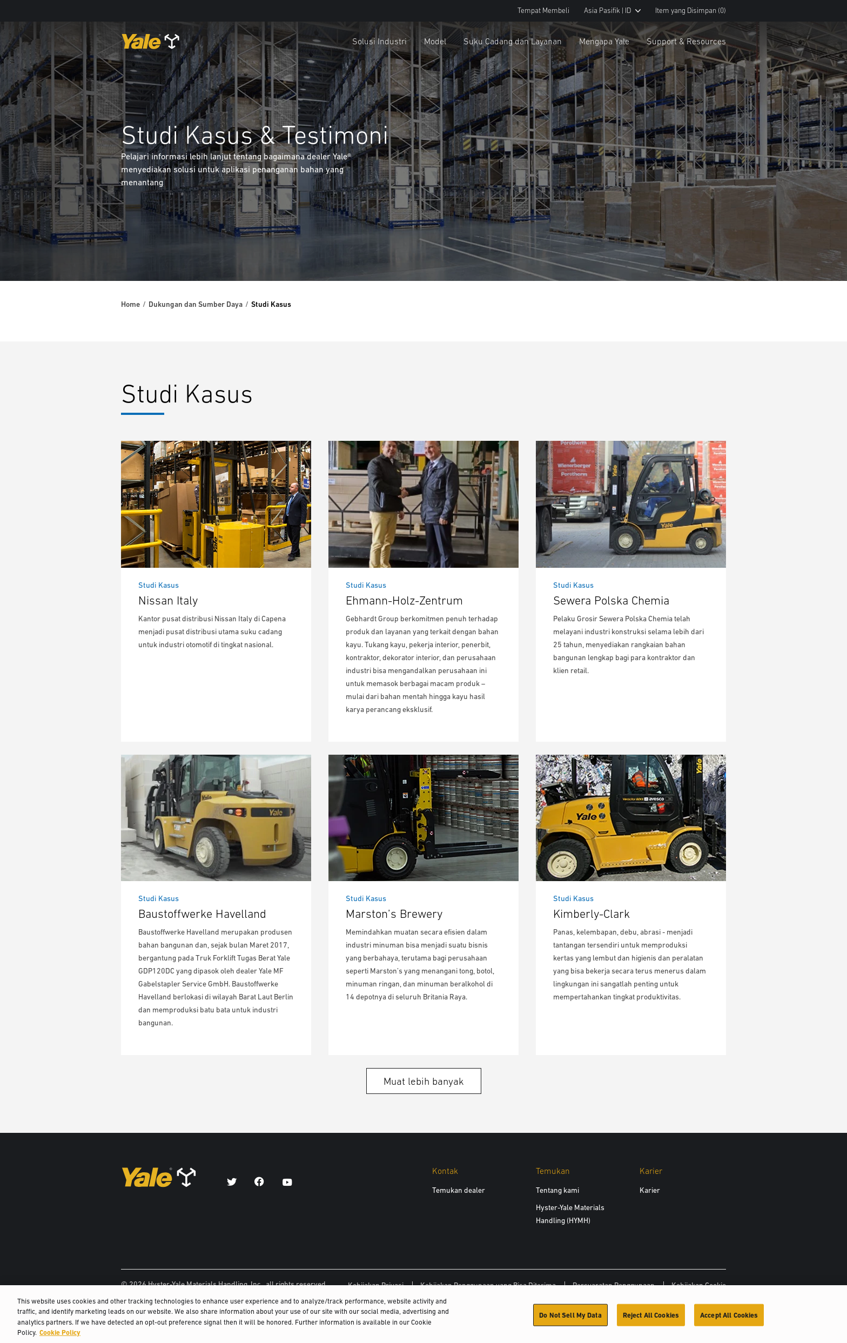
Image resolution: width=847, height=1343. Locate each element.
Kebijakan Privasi (376, 1285)
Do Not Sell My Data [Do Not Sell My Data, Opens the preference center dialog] (570, 1319)
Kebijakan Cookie (698, 1285)
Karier (650, 1190)
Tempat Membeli (543, 10)
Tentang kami (557, 1190)
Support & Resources (686, 41)
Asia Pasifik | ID (612, 10)
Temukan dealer (458, 1190)
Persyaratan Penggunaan (614, 1285)
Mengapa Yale (604, 41)
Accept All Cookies (729, 1319)
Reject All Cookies (651, 1319)
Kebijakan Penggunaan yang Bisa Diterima (488, 1285)
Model (435, 41)
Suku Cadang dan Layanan (512, 41)
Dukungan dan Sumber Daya (196, 304)
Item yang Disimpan (690, 10)
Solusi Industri (379, 41)
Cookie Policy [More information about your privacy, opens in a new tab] (59, 1337)
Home (130, 304)
